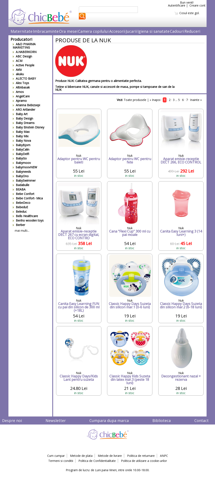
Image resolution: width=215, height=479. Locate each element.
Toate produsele (135, 100)
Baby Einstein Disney (28, 127)
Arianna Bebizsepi (26, 105)
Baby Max (21, 132)
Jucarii (131, 31)
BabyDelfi (21, 154)
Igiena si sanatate (153, 31)
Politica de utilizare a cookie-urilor (144, 461)
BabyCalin (21, 149)
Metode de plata (81, 456)
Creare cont (197, 5)
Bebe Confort (23, 194)
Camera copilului (93, 31)
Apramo (20, 101)
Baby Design (23, 118)
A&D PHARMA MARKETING (24, 45)
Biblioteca (161, 420)
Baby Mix (20, 136)
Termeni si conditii (60, 461)
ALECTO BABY (24, 78)
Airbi (17, 70)
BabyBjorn (21, 145)
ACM (17, 61)
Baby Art (20, 114)
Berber (19, 225)
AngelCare (21, 96)
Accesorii (117, 31)
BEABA (19, 189)
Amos (18, 92)
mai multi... (22, 231)
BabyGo (20, 158)
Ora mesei (68, 31)
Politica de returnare (141, 456)
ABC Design (22, 56)
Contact (201, 420)
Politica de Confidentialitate (97, 461)
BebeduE (20, 207)
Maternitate (21, 31)
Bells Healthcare (25, 216)
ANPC (164, 456)
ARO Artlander (24, 110)
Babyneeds (22, 172)
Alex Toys (21, 83)
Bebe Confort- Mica (28, 198)
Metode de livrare (110, 456)
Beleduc (20, 212)
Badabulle (21, 185)
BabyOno (21, 176)
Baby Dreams (24, 123)
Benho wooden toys (28, 220)
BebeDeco (21, 203)
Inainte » (196, 100)
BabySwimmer (24, 180)
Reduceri (192, 31)
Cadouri (177, 31)
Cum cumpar (56, 456)
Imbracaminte (46, 31)
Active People (23, 65)
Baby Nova (22, 141)
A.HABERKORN (24, 52)
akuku (18, 74)
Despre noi (12, 420)
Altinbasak (21, 87)
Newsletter (56, 420)
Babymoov (22, 163)
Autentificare (176, 5)
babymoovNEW (25, 167)
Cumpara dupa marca (109, 420)
